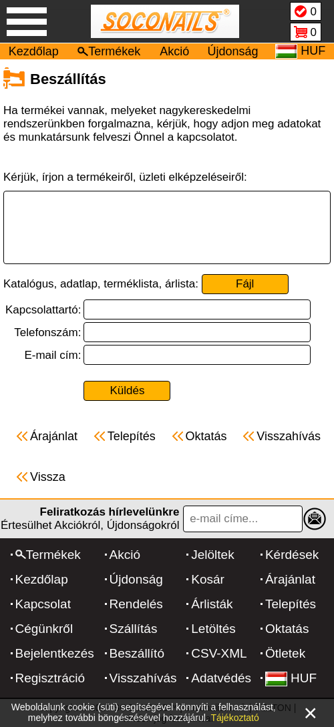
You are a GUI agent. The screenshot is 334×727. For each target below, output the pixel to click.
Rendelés (136, 604)
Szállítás (134, 629)
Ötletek (285, 653)
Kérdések (292, 555)
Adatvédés (221, 678)
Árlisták (211, 604)
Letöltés (213, 629)
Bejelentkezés (54, 653)
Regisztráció (50, 678)
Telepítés (290, 604)
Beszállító (137, 653)
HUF (291, 678)
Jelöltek (212, 555)
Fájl (245, 283)
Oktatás (287, 629)
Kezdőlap (34, 51)
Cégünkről (44, 629)
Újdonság (233, 51)
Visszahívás (143, 678)
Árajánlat (290, 579)
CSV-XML (218, 653)
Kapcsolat (43, 604)
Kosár (207, 579)
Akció (174, 51)
